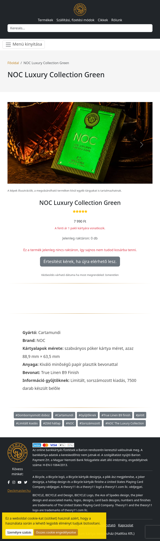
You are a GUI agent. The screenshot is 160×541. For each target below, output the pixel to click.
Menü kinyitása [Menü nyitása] (23, 44)
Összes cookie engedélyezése (56, 532)
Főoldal (13, 63)
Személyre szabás (19, 532)
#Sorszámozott (90, 423)
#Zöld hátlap (51, 423)
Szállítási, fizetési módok (75, 20)
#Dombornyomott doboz (33, 415)
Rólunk (116, 20)
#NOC (70, 423)
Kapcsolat (125, 525)
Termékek (45, 20)
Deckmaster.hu (19, 490)
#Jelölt (140, 415)
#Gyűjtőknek (87, 415)
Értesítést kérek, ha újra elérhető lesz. (80, 261)
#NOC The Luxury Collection (124, 423)
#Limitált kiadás (27, 423)
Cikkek (103, 20)
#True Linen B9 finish (115, 415)
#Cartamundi (64, 415)
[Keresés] (80, 28)
